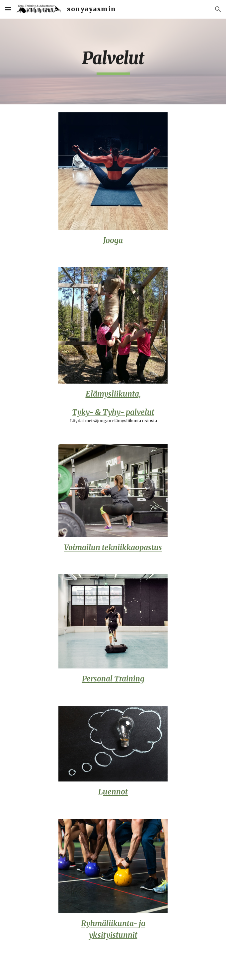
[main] (113, 61)
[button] (8, 9)
